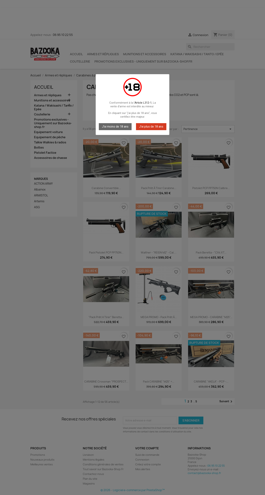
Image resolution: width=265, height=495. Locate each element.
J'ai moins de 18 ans (115, 126)
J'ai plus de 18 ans (151, 126)
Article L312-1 (143, 102)
